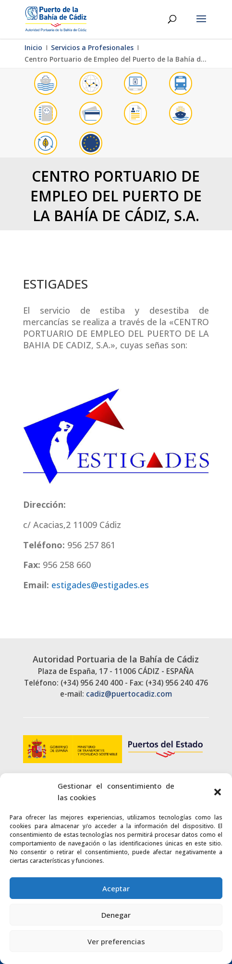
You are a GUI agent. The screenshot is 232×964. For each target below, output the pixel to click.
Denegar (116, 915)
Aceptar (116, 888)
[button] (217, 792)
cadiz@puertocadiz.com (129, 694)
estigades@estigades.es (100, 585)
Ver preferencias (116, 941)
